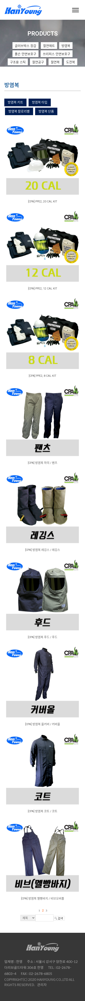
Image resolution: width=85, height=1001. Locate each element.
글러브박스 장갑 (25, 45)
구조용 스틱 (18, 62)
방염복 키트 (15, 102)
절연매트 (49, 45)
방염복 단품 (46, 111)
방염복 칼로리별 (19, 111)
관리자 (42, 984)
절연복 (55, 62)
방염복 (65, 45)
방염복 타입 (39, 102)
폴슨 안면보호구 (25, 53)
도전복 (70, 62)
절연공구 (38, 62)
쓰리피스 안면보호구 (56, 53)
